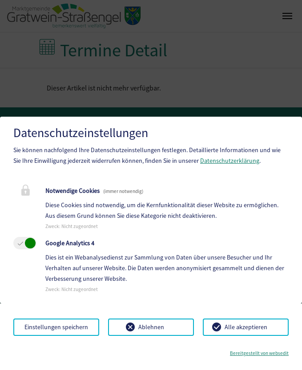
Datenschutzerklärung (229, 161)
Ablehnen (151, 327)
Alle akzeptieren (246, 327)
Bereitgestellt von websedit (259, 353)
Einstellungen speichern (56, 327)
